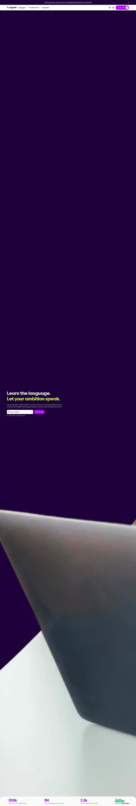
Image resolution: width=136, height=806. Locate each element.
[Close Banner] (128, 2)
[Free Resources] (34, 7)
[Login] (113, 8)
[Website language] (110, 8)
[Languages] (23, 7)
